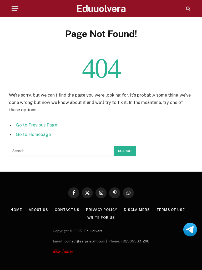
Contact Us (67, 210)
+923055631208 (135, 241)
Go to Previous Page (36, 125)
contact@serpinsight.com (84, 241)
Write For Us (101, 218)
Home (16, 210)
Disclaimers (137, 210)
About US (38, 210)
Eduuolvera (93, 231)
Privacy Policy (101, 210)
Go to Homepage (33, 134)
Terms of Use (170, 210)
